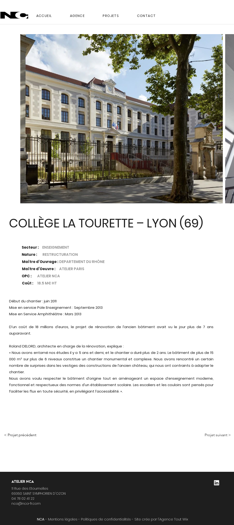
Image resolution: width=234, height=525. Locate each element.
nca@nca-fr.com (26, 503)
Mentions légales (62, 519)
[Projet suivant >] (203, 435)
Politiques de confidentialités (106, 519)
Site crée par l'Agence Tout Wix (161, 519)
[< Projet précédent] (42, 435)
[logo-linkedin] (216, 482)
